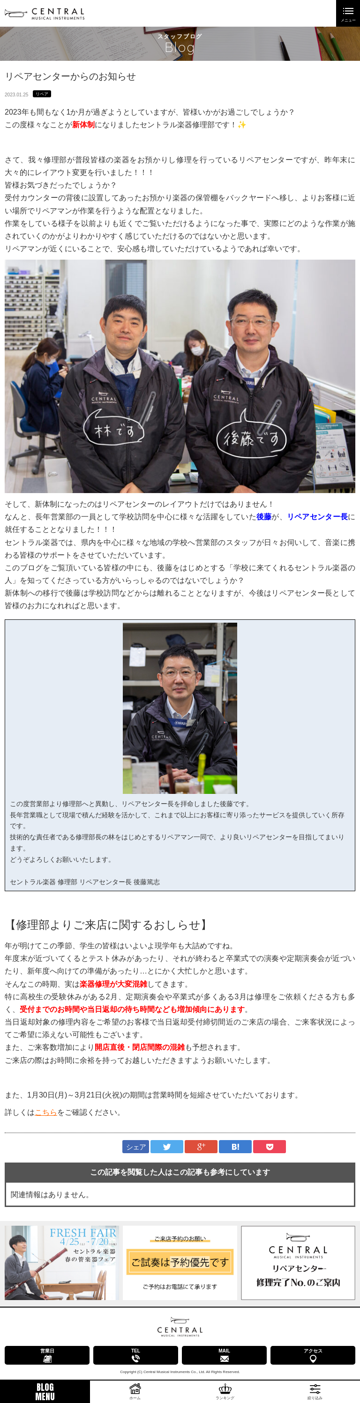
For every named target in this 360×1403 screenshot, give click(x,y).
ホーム (135, 1398)
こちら (46, 1112)
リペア (42, 94)
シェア (136, 1147)
